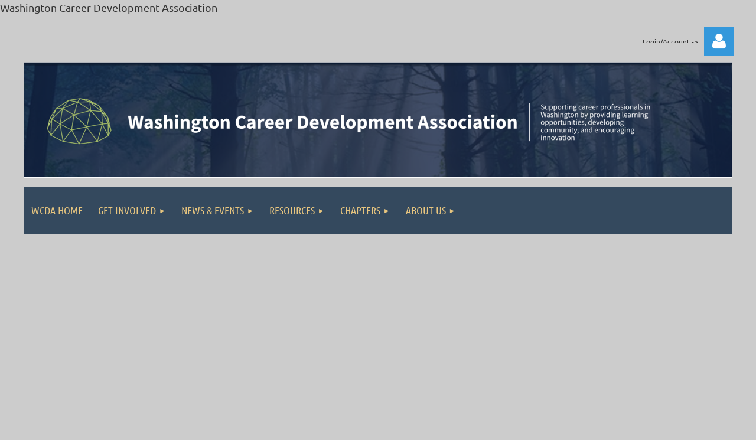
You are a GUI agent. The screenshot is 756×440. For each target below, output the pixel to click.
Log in (719, 41)
